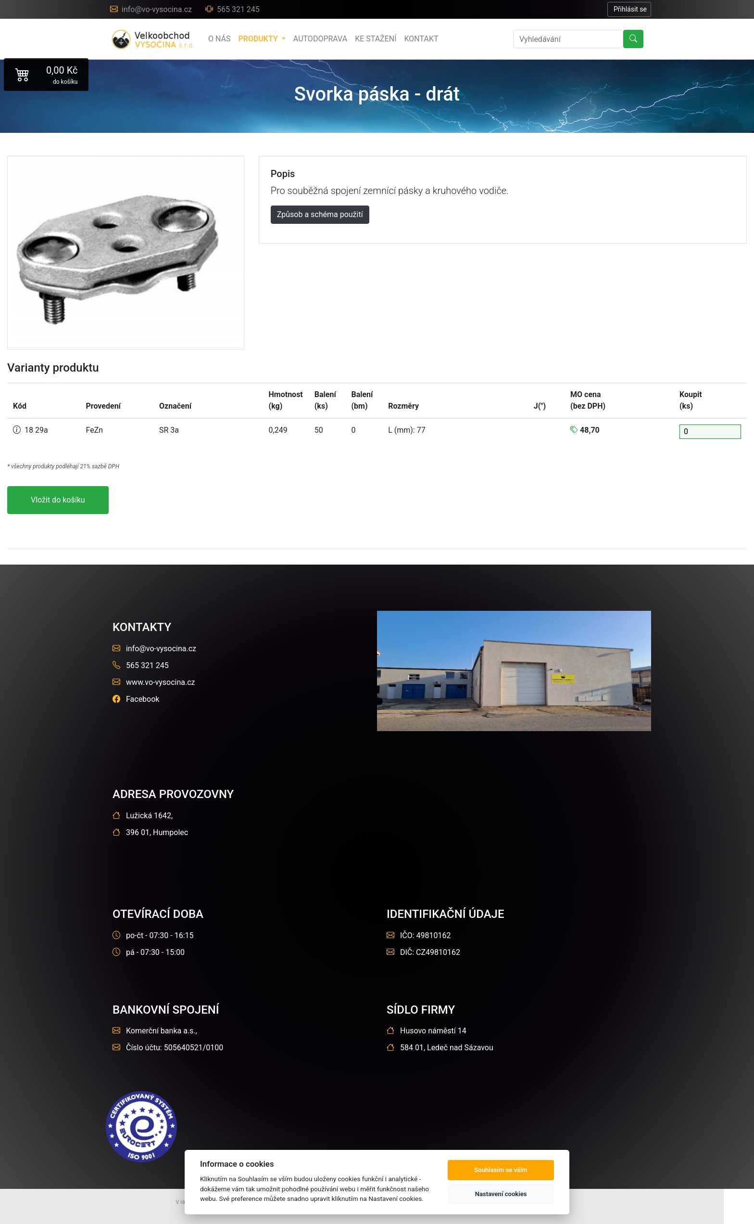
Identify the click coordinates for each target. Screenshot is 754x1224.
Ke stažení (375, 38)
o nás (219, 38)
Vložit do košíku (58, 499)
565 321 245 (232, 9)
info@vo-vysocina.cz (152, 9)
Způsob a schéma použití (320, 214)
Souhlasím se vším (501, 1169)
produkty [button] (258, 38)
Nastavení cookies (501, 1194)
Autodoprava (320, 38)
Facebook (136, 699)
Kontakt (421, 38)
